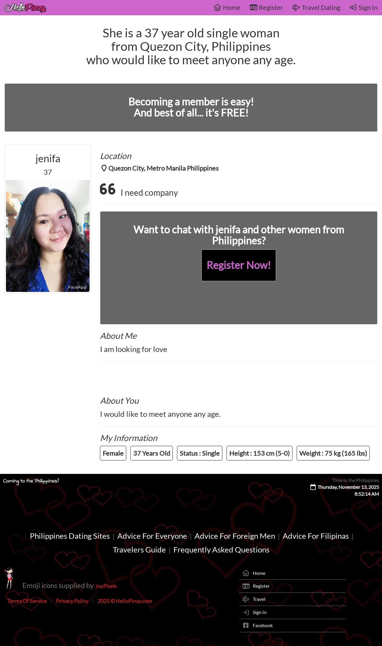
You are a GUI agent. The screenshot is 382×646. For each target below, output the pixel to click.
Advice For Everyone (152, 536)
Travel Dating (316, 7)
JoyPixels (106, 586)
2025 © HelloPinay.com (125, 601)
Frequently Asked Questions (221, 549)
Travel (259, 599)
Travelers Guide (139, 549)
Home (227, 7)
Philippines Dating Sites (70, 536)
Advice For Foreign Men (235, 536)
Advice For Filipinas (316, 536)
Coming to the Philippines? (31, 481)
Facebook (263, 625)
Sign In (363, 7)
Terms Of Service (27, 601)
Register (266, 7)
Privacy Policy (72, 601)
